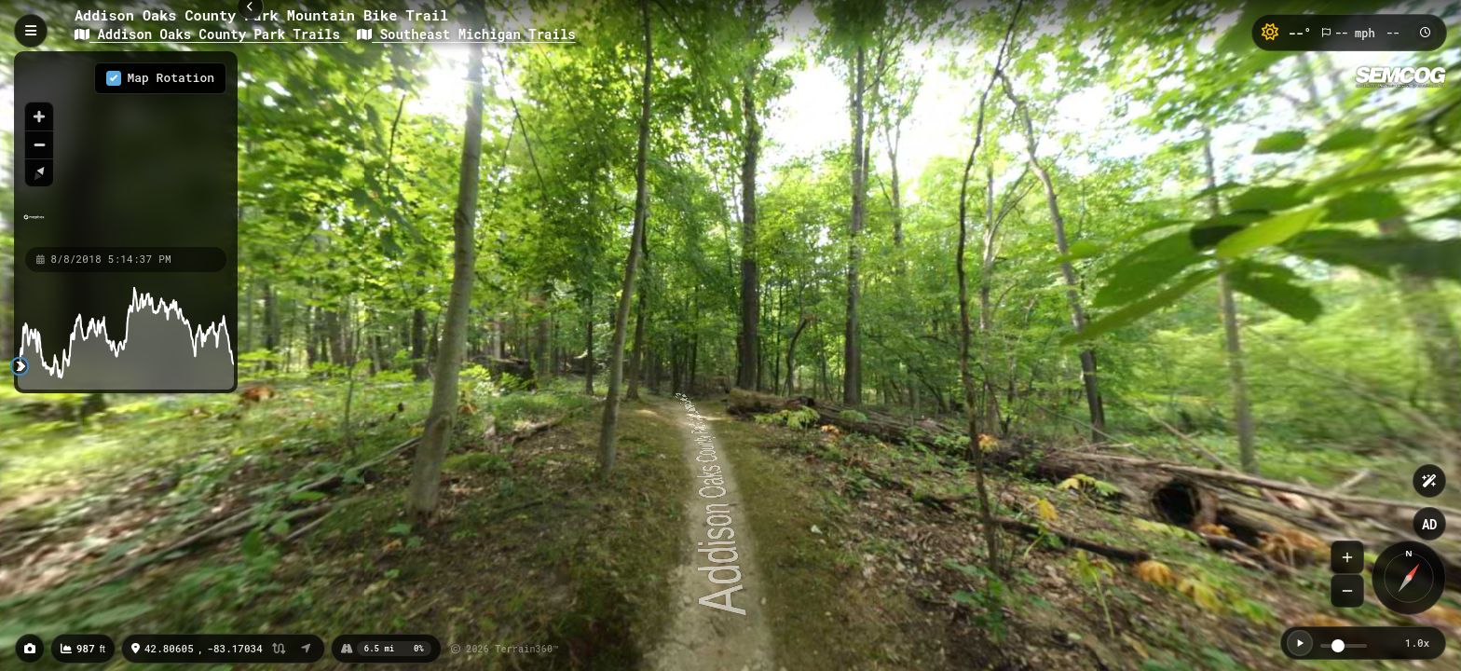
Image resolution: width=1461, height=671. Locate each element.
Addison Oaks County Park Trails (211, 34)
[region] (126, 148)
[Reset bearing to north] (39, 172)
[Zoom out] (39, 144)
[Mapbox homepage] (34, 225)
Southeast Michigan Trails (466, 34)
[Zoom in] (39, 116)
